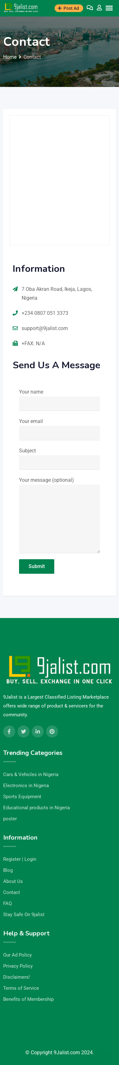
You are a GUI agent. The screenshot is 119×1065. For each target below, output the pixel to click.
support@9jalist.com (45, 328)
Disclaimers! (16, 977)
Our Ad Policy (17, 955)
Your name (59, 400)
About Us (13, 881)
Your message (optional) (59, 515)
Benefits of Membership (28, 999)
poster (10, 819)
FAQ (7, 903)
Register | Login (19, 859)
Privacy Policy (18, 966)
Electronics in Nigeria (26, 785)
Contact (11, 892)
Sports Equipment (22, 796)
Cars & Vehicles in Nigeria (30, 774)
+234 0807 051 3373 (45, 313)
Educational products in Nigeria (36, 808)
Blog (8, 870)
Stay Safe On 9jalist (23, 914)
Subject (59, 458)
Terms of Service (21, 988)
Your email (59, 429)
